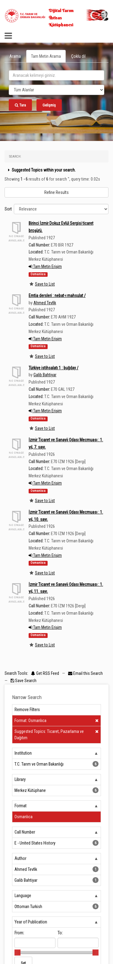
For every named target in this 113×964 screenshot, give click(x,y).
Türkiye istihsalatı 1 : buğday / (53, 367)
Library (20, 779)
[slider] (17, 952)
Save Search (23, 680)
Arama (15, 56)
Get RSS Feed (45, 673)
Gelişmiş (49, 105)
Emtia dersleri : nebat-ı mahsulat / (57, 295)
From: (19, 932)
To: (60, 932)
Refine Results (56, 192)
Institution (23, 753)
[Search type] (56, 90)
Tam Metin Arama (46, 56)
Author (20, 858)
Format (20, 805)
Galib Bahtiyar (44, 374)
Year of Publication (30, 922)
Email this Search (85, 673)
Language (22, 895)
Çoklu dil (78, 56)
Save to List (45, 284)
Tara (20, 105)
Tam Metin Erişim (45, 266)
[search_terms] (56, 75)
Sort (8, 209)
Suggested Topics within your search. (41, 170)
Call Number (24, 832)
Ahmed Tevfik (44, 302)
